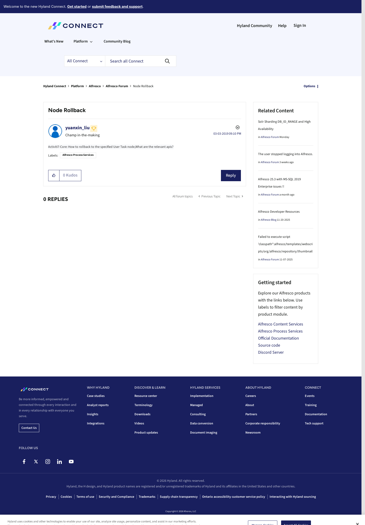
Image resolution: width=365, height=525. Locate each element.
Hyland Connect (54, 86)
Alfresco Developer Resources (279, 211)
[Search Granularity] (84, 61)
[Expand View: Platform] (91, 41)
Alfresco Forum (117, 86)
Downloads (142, 414)
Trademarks (147, 496)
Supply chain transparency (179, 496)
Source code (269, 345)
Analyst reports (98, 405)
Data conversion (201, 423)
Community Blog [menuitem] (117, 41)
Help (282, 26)
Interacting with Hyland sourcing (293, 496)
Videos (139, 423)
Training (311, 405)
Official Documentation (278, 338)
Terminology (143, 405)
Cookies (66, 496)
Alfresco (95, 86)
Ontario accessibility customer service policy (233, 496)
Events (309, 396)
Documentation (316, 414)
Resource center (145, 396)
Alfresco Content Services (280, 324)
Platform (77, 86)
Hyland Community (254, 26)
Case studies (96, 396)
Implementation (201, 396)
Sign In (300, 25)
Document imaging (203, 432)
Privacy (51, 496)
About (249, 405)
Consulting (198, 414)
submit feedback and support (117, 6)
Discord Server (271, 352)
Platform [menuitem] (81, 41)
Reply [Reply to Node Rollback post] (231, 175)
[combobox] (140, 61)
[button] (53, 175)
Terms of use (85, 496)
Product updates (146, 432)
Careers (250, 396)
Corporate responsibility (262, 423)
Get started (76, 6)
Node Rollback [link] (143, 86)
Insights (92, 414)
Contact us (29, 428)
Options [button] (309, 86)
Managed (196, 405)
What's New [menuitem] (53, 41)
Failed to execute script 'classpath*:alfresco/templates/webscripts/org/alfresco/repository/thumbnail (285, 244)
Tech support (314, 423)
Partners (251, 414)
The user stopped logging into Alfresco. (285, 154)
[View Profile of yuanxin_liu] (77, 128)
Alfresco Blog (268, 220)
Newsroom (253, 432)
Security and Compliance (116, 496)
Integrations (95, 423)
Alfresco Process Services (78, 155)
